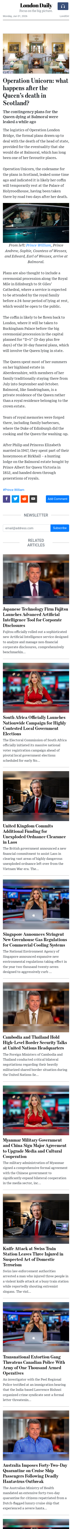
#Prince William (13, 490)
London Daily (36, 5)
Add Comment (57, 499)
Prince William (38, 245)
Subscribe (60, 528)
